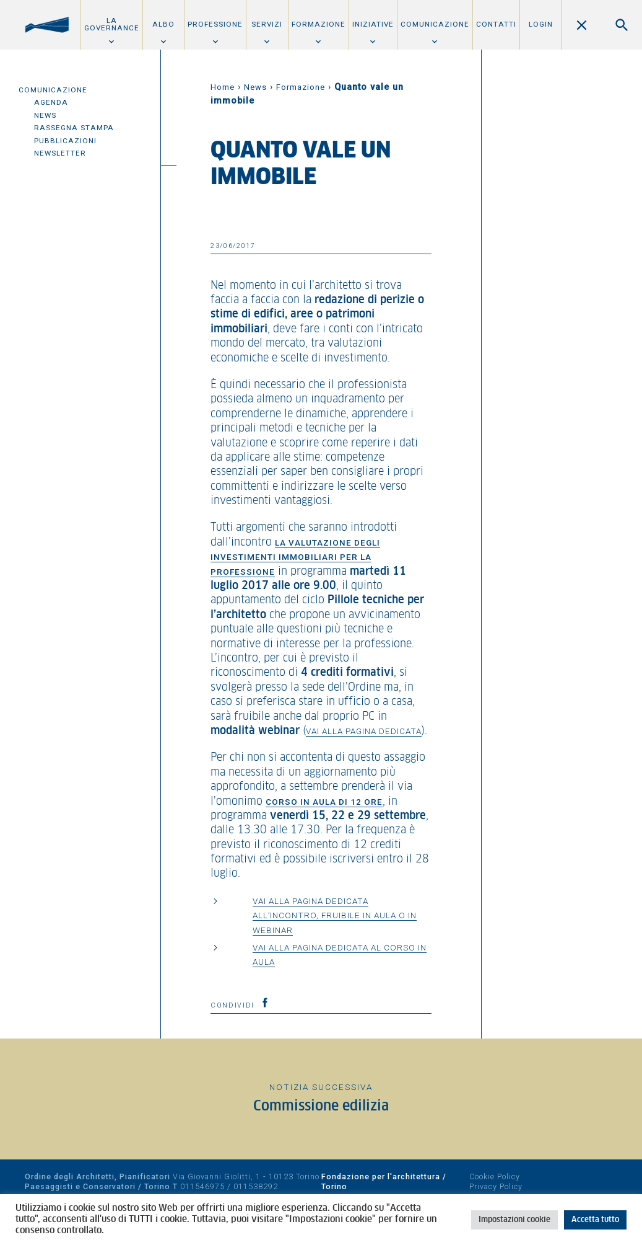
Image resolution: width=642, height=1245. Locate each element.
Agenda (51, 102)
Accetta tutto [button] (595, 1220)
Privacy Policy (496, 1186)
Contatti (496, 24)
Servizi (266, 24)
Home (222, 87)
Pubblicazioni (65, 140)
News (45, 115)
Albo (163, 24)
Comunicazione (435, 24)
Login (541, 24)
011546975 (202, 1186)
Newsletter (60, 153)
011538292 (255, 1186)
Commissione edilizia (321, 1106)
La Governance (111, 24)
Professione (215, 24)
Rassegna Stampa (74, 127)
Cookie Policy (494, 1176)
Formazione (318, 24)
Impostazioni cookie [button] (514, 1220)
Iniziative (373, 24)
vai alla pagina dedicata (364, 731)
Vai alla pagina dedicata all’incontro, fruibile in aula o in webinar (335, 915)
